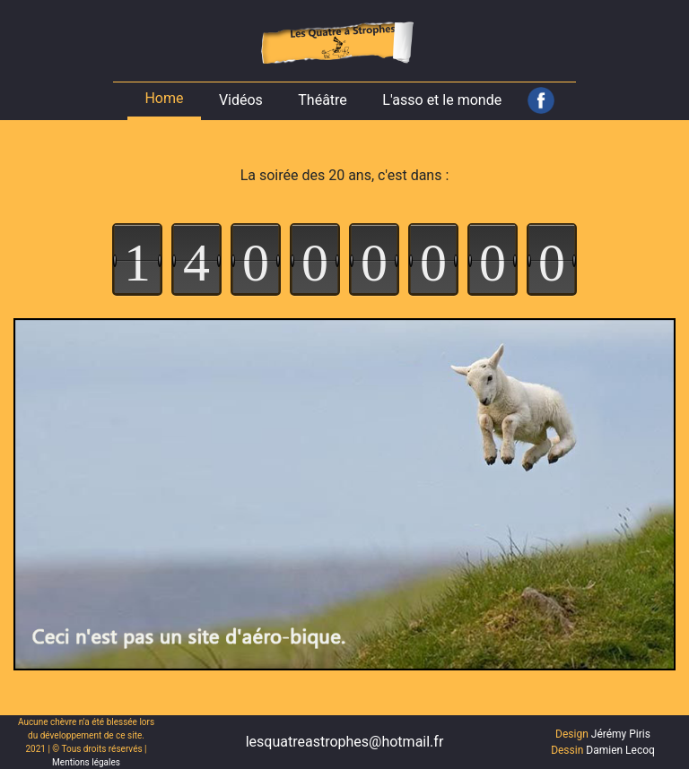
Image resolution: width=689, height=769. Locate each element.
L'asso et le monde (441, 99)
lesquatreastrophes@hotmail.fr (345, 741)
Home (163, 98)
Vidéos (241, 99)
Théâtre (322, 99)
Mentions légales (86, 762)
